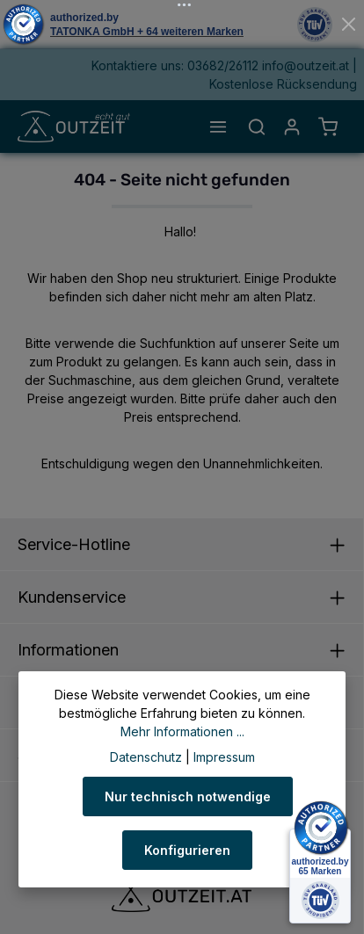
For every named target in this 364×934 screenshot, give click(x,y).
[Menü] (218, 126)
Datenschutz (146, 756)
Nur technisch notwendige (188, 796)
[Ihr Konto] (291, 126)
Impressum (224, 756)
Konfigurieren (187, 850)
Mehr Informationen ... (182, 731)
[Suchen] (256, 126)
